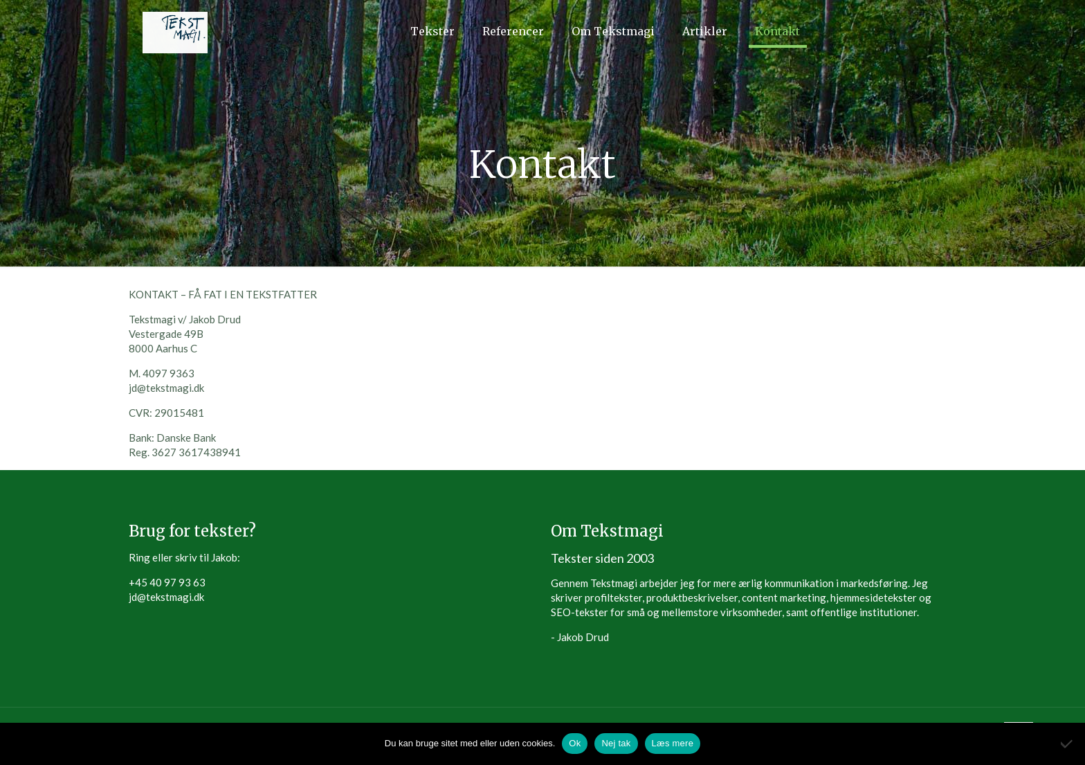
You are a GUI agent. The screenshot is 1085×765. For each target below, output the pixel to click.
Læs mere (673, 743)
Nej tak (615, 743)
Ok (575, 743)
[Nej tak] (1068, 743)
